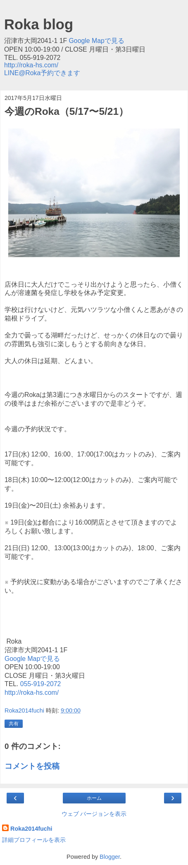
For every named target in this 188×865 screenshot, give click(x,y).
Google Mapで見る (96, 40)
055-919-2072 (39, 683)
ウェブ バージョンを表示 (94, 813)
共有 (14, 724)
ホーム (94, 798)
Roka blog (38, 24)
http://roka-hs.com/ (31, 65)
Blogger (110, 856)
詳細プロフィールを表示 (34, 839)
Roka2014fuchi (31, 828)
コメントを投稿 (32, 766)
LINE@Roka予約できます (42, 72)
